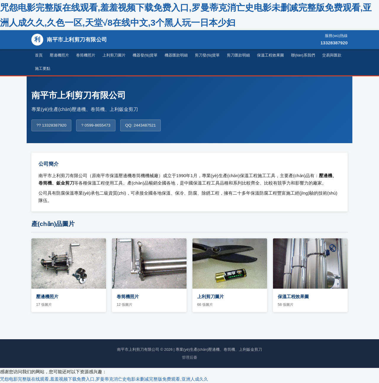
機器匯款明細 (176, 55)
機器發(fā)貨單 (145, 55)
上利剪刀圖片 (114, 55)
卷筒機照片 (85, 55)
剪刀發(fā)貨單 (207, 55)
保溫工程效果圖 (270, 55)
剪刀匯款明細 (238, 55)
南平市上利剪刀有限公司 (69, 40)
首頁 (39, 55)
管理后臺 (189, 357)
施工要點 (42, 68)
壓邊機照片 (59, 55)
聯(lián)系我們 (303, 55)
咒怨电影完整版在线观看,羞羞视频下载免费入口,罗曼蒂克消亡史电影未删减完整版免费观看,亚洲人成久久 (104, 379)
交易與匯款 (331, 55)
